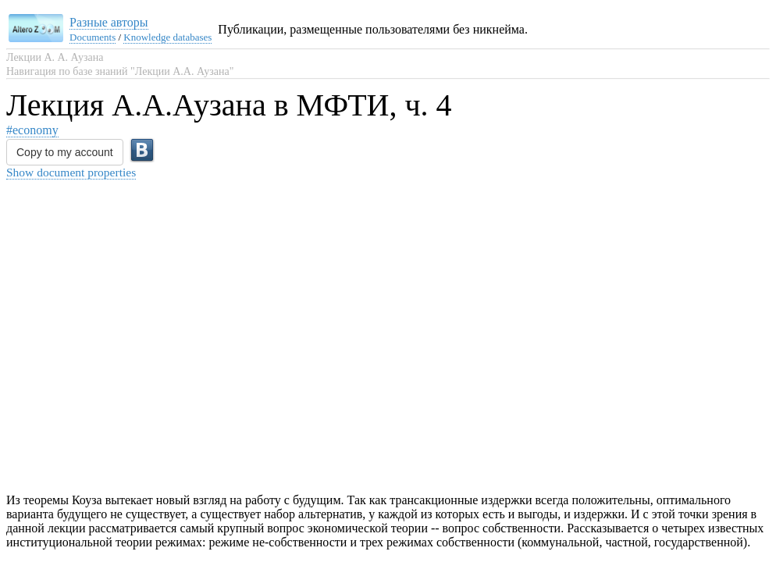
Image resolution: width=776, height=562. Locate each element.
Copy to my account (64, 152)
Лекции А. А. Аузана (54, 57)
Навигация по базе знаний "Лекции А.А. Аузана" (120, 71)
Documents (92, 37)
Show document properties (71, 172)
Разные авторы (108, 22)
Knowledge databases (167, 37)
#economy (32, 130)
